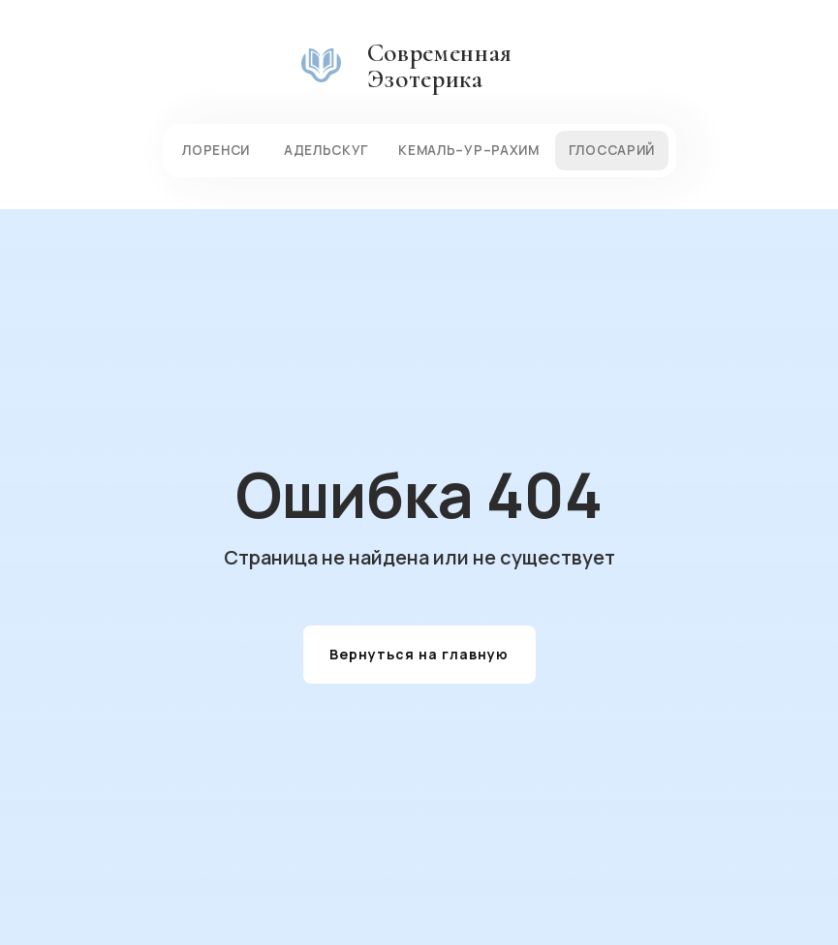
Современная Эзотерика (439, 66)
